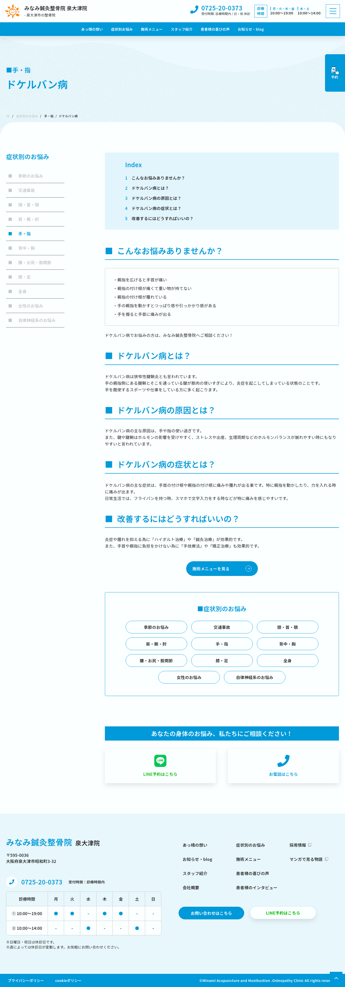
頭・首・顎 (23, 205)
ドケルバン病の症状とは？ (153, 208)
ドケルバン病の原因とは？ (153, 198)
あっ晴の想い (92, 29)
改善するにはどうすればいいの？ (159, 218)
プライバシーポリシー (26, 980)
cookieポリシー (68, 980)
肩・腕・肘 (23, 219)
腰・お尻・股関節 (29, 262)
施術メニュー (152, 29)
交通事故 (21, 190)
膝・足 (19, 277)
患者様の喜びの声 (215, 29)
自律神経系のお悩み (31, 320)
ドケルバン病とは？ (147, 188)
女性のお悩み (25, 306)
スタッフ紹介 (182, 29)
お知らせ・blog (251, 29)
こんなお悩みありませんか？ (155, 178)
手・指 (48, 116)
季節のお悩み (25, 176)
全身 (17, 291)
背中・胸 (21, 248)
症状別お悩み (122, 29)
